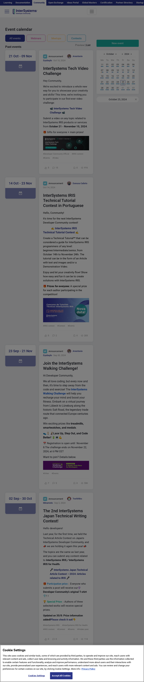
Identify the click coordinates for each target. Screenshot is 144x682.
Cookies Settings (36, 678)
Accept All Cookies (61, 678)
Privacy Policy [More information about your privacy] (88, 671)
